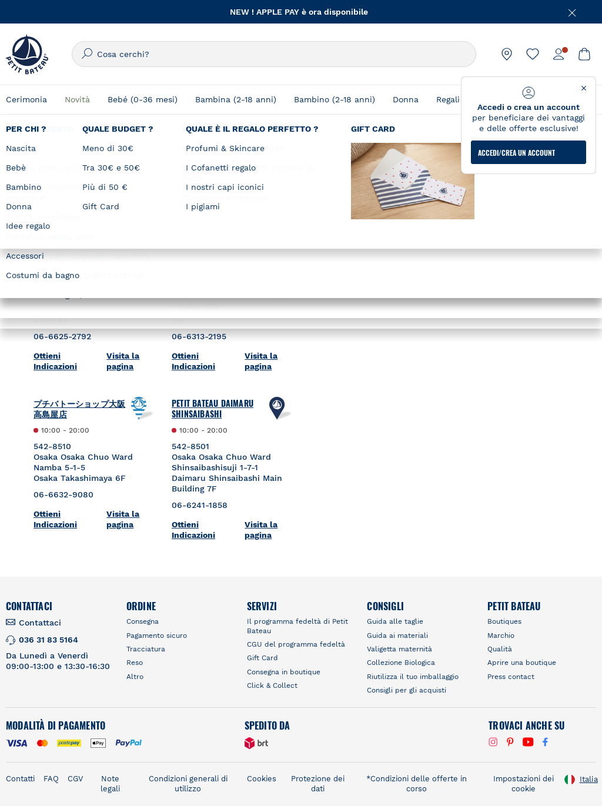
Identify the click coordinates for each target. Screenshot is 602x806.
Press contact (510, 677)
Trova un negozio (368, 161)
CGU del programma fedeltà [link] (296, 644)
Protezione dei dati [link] (318, 783)
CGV (75, 778)
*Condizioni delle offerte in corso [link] (416, 783)
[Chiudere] (572, 12)
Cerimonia (26, 99)
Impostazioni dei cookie (523, 783)
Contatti (20, 778)
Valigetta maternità (399, 649)
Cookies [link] (261, 778)
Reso (134, 662)
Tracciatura (145, 649)
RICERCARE (439, 214)
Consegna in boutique (283, 672)
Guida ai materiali (397, 635)
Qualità (499, 649)
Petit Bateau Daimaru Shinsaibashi (212, 408)
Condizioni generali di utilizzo (188, 783)
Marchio (500, 635)
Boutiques (504, 621)
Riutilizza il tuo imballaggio (413, 677)
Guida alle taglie (395, 621)
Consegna (142, 621)
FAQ (51, 778)
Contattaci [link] (40, 622)
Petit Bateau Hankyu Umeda (211, 239)
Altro (134, 677)
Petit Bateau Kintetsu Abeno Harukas (74, 239)
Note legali (110, 783)
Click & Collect (272, 685)
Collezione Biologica (401, 662)
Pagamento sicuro (156, 635)
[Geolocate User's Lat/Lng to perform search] (530, 184)
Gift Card (262, 658)
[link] (507, 54)
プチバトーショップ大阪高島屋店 (79, 408)
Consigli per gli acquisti (406, 690)
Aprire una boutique (521, 662)
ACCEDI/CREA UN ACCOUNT (516, 153)
